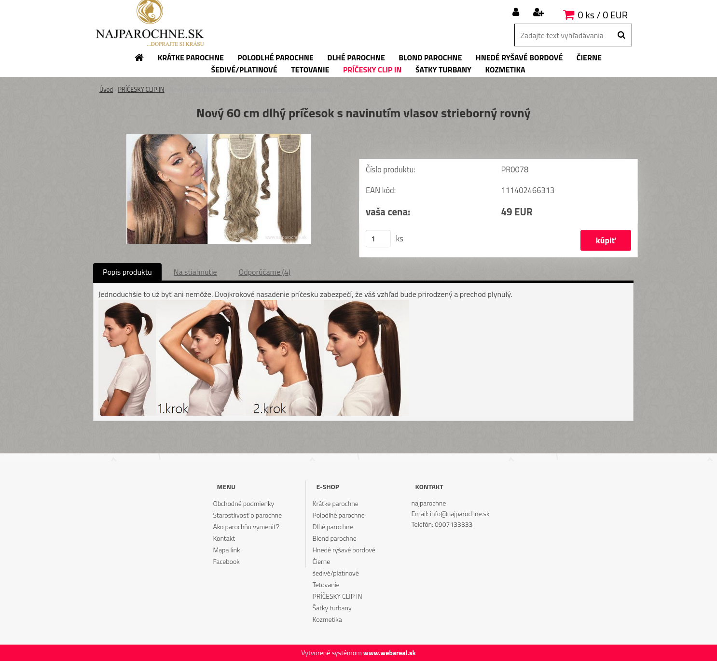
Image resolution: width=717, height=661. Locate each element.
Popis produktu (127, 272)
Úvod (106, 89)
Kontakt (224, 538)
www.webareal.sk (389, 652)
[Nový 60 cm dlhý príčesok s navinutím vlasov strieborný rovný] (218, 137)
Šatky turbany (332, 608)
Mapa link (226, 550)
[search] (621, 35)
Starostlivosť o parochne (247, 515)
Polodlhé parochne (339, 515)
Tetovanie (326, 584)
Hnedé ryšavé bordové (344, 550)
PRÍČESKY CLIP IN (141, 89)
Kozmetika (327, 619)
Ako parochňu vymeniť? (246, 526)
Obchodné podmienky (243, 503)
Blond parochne (335, 538)
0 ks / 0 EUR (603, 14)
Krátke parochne (335, 503)
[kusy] (378, 238)
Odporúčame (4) (264, 272)
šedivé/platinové (336, 573)
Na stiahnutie (195, 272)
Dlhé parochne (333, 526)
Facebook (226, 561)
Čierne (322, 561)
